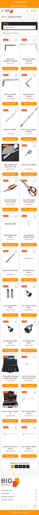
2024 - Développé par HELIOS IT (19, 512)
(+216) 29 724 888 (19, 2)
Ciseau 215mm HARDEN (28, 165)
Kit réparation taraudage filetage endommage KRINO (10, 378)
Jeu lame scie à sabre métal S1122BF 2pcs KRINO (29, 378)
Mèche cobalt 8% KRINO (10, 270)
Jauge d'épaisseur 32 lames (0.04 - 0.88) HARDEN (10, 166)
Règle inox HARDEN (10, 129)
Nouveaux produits (19, 27)
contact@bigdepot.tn (19, 6)
